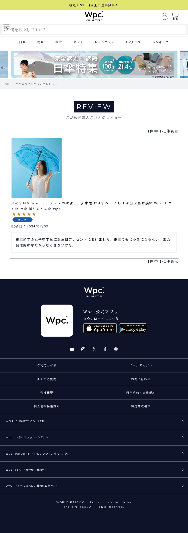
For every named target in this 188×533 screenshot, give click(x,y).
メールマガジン (140, 365)
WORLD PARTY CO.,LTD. (26, 421)
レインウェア (105, 42)
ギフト (78, 42)
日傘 (22, 42)
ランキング (160, 42)
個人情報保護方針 (47, 406)
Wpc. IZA (26, 469)
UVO (32, 485)
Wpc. (27, 437)
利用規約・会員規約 (141, 392)
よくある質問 (47, 379)
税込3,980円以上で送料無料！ (94, 5)
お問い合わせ (141, 379)
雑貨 (58, 42)
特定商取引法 (141, 406)
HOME (7, 84)
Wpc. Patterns (39, 453)
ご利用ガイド (47, 365)
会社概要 (46, 392)
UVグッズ (133, 42)
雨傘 (40, 42)
